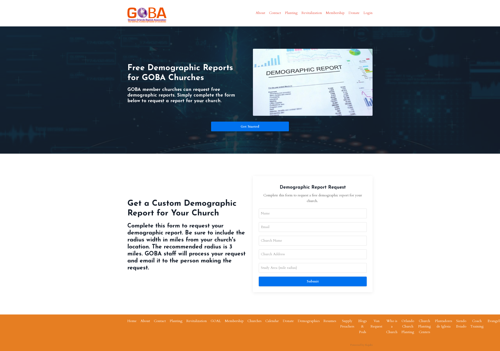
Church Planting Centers (424, 327)
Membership (335, 12)
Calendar (272, 321)
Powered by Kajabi (361, 345)
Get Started (250, 126)
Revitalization (312, 12)
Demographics (309, 321)
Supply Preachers (347, 324)
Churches (254, 321)
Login (368, 12)
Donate (354, 12)
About (260, 12)
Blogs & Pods (362, 327)
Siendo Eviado (461, 324)
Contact (275, 12)
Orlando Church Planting (407, 327)
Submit (313, 281)
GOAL (216, 321)
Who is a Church (391, 327)
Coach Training (477, 324)
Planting (291, 12)
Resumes (330, 321)
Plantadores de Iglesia (443, 324)
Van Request (376, 324)
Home (132, 321)
